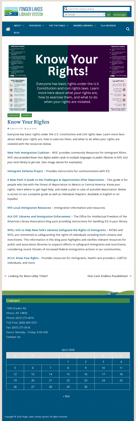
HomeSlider (14, 115)
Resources (35, 25)
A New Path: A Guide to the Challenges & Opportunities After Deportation (55, 180)
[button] (22, 26)
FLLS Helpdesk (108, 25)
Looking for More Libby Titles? (26, 276)
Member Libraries (83, 25)
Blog (16, 32)
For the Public (57, 25)
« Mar (66, 396)
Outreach (26, 115)
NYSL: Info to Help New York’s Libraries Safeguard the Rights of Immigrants (56, 230)
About (17, 25)
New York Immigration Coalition (28, 152)
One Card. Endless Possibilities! (110, 276)
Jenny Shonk (32, 128)
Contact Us (13, 337)
